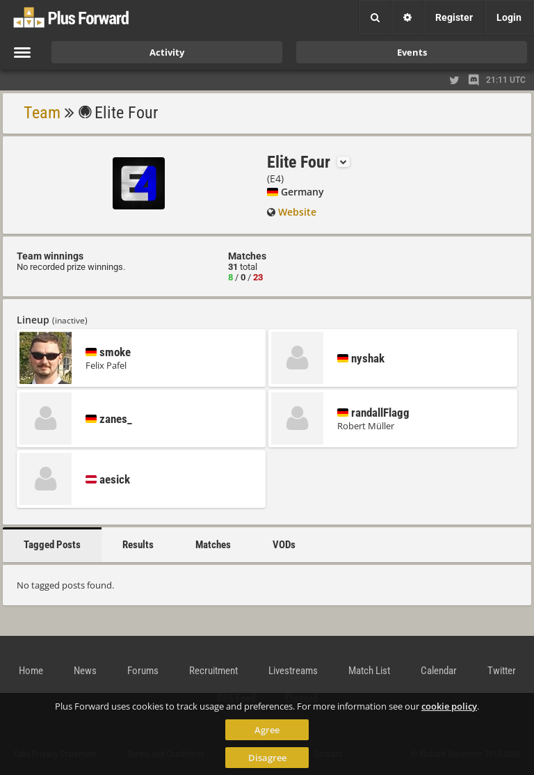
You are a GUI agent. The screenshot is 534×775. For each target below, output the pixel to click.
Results (138, 544)
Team (42, 112)
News (85, 670)
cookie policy (449, 706)
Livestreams (293, 670)
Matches (213, 544)
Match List (369, 670)
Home (31, 670)
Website (297, 211)
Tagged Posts (52, 544)
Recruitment (213, 670)
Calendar (439, 670)
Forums (143, 670)
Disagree (267, 757)
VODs (284, 544)
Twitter (501, 670)
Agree (267, 730)
